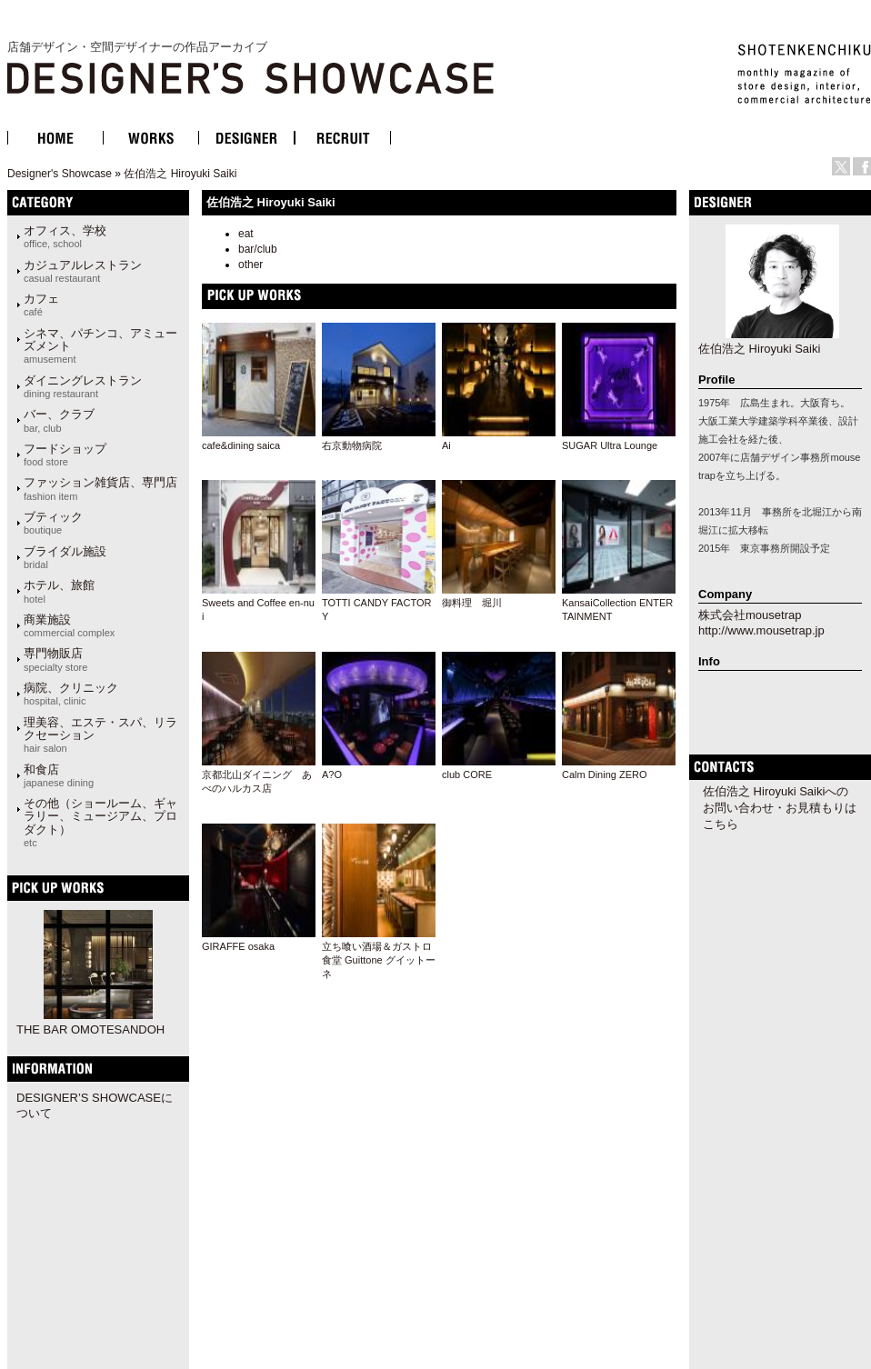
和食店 (59, 775)
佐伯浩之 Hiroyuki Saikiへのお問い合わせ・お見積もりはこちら (779, 807)
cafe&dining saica (241, 445)
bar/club (257, 249)
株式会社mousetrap (749, 615)
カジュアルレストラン (83, 271)
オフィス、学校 (65, 236)
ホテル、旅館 (59, 591)
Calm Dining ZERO (604, 774)
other (250, 264)
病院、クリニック (71, 693)
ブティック (53, 522)
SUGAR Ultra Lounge (609, 445)
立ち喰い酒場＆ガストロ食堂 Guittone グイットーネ (379, 960)
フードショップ (65, 454)
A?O (332, 774)
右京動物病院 (352, 445)
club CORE (467, 774)
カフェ (41, 304)
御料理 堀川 (472, 602)
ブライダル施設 (65, 557)
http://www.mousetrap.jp (761, 630)
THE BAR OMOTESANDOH (90, 1029)
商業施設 (69, 625)
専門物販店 (55, 659)
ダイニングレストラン (83, 386)
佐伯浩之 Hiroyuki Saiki (180, 173)
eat (246, 233)
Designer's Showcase (59, 173)
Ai (446, 445)
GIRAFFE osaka (238, 946)
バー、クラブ (59, 420)
